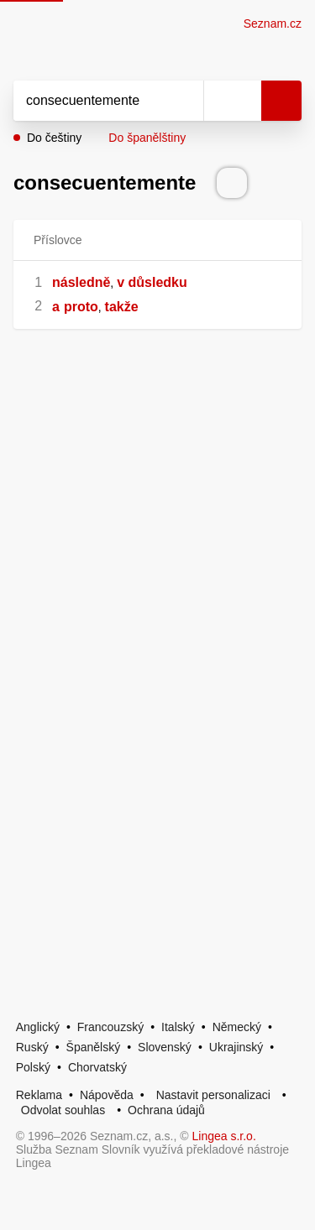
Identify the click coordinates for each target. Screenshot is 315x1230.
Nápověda (107, 1095)
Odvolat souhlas (63, 1110)
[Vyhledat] (89, 101)
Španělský (93, 1047)
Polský (33, 1067)
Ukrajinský (236, 1047)
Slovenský (165, 1047)
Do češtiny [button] (54, 137)
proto (81, 307)
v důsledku (152, 282)
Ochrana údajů (166, 1110)
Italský (178, 1027)
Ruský (32, 1047)
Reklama (39, 1095)
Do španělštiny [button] (147, 137)
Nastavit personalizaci (213, 1095)
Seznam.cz (273, 23)
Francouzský (110, 1027)
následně (81, 282)
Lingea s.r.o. (224, 1136)
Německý (237, 1027)
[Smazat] (184, 101)
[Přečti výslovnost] (232, 183)
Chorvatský (97, 1067)
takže (122, 307)
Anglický (38, 1027)
